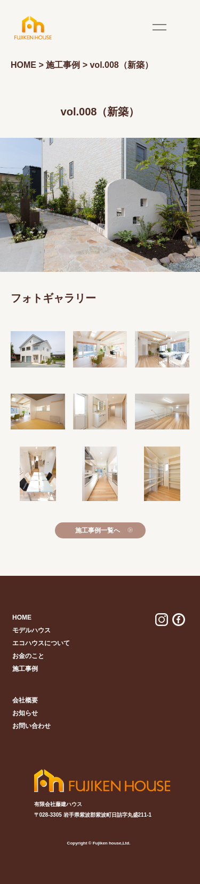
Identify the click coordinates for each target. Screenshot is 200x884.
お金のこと (28, 656)
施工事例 (25, 668)
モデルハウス (31, 630)
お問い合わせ (31, 726)
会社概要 (25, 700)
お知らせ (25, 713)
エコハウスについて (41, 643)
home (21, 617)
